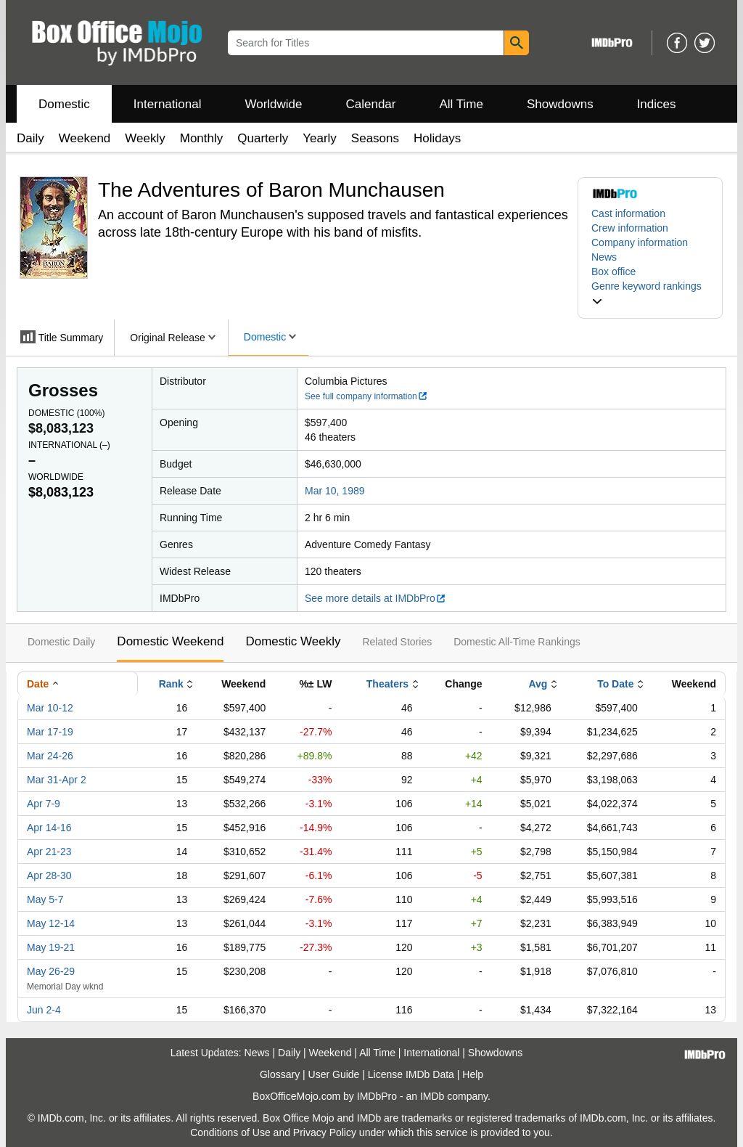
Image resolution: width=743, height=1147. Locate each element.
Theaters (387, 684)
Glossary (280, 1074)
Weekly (145, 138)
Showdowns (560, 104)
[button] (650, 293)
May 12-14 (51, 923)
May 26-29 (51, 971)
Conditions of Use (230, 1132)
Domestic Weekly (292, 641)
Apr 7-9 (43, 803)
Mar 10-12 (50, 708)
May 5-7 (45, 899)
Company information (639, 242)
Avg (537, 684)
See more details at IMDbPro (375, 598)
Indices (656, 104)
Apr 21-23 (49, 851)
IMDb (432, 1096)
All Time (461, 104)
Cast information (628, 213)
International (168, 104)
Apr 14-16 (49, 827)
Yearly (320, 138)
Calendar (371, 104)
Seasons (375, 138)
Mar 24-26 (50, 756)
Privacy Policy (324, 1132)
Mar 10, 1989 (335, 491)
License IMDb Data (411, 1074)
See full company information (366, 396)
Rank (171, 684)
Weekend (85, 138)
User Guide (334, 1074)
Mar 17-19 (50, 732)
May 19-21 (51, 947)
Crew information (629, 228)
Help (472, 1074)
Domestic (64, 104)
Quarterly (262, 138)
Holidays (437, 138)
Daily (30, 138)
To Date (615, 684)
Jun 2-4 (44, 1010)
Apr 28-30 (49, 875)
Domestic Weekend (170, 641)
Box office (613, 271)
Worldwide (273, 104)
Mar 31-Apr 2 (56, 779)
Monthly (201, 138)
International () (69, 445)
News (604, 257)
